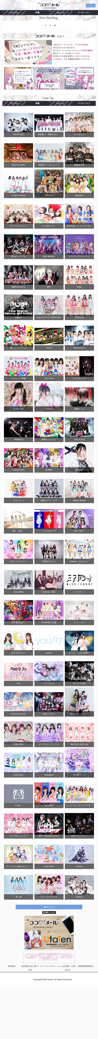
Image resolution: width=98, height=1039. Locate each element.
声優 (37, 12)
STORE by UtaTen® (49, 930)
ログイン (91, 5)
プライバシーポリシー (49, 984)
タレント (61, 12)
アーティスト (84, 12)
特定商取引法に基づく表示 (30, 986)
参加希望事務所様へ (86, 984)
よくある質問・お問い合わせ (68, 986)
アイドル (14, 12)
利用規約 (11, 984)
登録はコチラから (49, 925)
